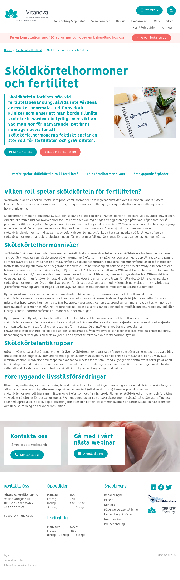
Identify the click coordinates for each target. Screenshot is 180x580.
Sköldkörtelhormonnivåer (104, 174)
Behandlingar (113, 495)
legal (7, 555)
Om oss (167, 27)
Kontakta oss (20, 152)
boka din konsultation (60, 152)
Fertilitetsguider (144, 27)
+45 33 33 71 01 (14, 507)
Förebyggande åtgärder (150, 174)
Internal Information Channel (20, 565)
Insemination (113, 519)
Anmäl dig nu (90, 454)
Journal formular (14, 560)
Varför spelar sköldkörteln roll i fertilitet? (45, 174)
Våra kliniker (163, 21)
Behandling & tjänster (69, 21)
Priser (120, 21)
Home (8, 50)
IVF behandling (114, 524)
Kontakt (109, 505)
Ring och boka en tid (151, 38)
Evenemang (139, 21)
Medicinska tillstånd (29, 50)
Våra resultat (100, 21)
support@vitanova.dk (18, 515)
